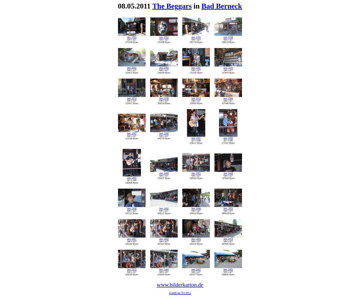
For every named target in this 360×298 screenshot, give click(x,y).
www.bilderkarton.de (180, 285)
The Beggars (172, 6)
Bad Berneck (222, 6)
